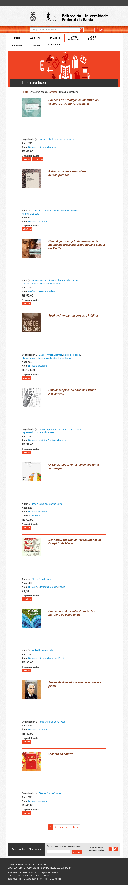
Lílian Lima (37, 210)
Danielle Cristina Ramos (50, 355)
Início (17, 38)
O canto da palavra (61, 754)
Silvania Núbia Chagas (50, 793)
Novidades (17, 45)
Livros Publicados (74, 38)
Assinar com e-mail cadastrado (77, 852)
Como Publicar (92, 38)
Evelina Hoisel (46, 139)
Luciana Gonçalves (69, 210)
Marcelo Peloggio (71, 355)
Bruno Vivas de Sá (41, 280)
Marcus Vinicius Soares (33, 358)
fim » (75, 827)
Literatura (32, 147)
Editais (36, 45)
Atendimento (55, 45)
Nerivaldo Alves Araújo (43, 650)
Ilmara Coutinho (51, 210)
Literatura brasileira (48, 147)
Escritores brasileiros (58, 440)
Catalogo (53, 92)
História (31, 291)
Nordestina (37, 515)
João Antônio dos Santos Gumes (48, 504)
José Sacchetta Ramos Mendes (45, 283)
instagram (102, 30)
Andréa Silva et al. (31, 214)
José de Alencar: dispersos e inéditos (73, 315)
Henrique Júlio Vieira (64, 139)
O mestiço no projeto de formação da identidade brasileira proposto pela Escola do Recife (76, 245)
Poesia (61, 587)
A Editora (36, 38)
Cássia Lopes (45, 429)
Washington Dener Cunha (58, 358)
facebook (96, 30)
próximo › (64, 827)
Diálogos (55, 38)
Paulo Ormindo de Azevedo (52, 721)
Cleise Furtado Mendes (43, 579)
